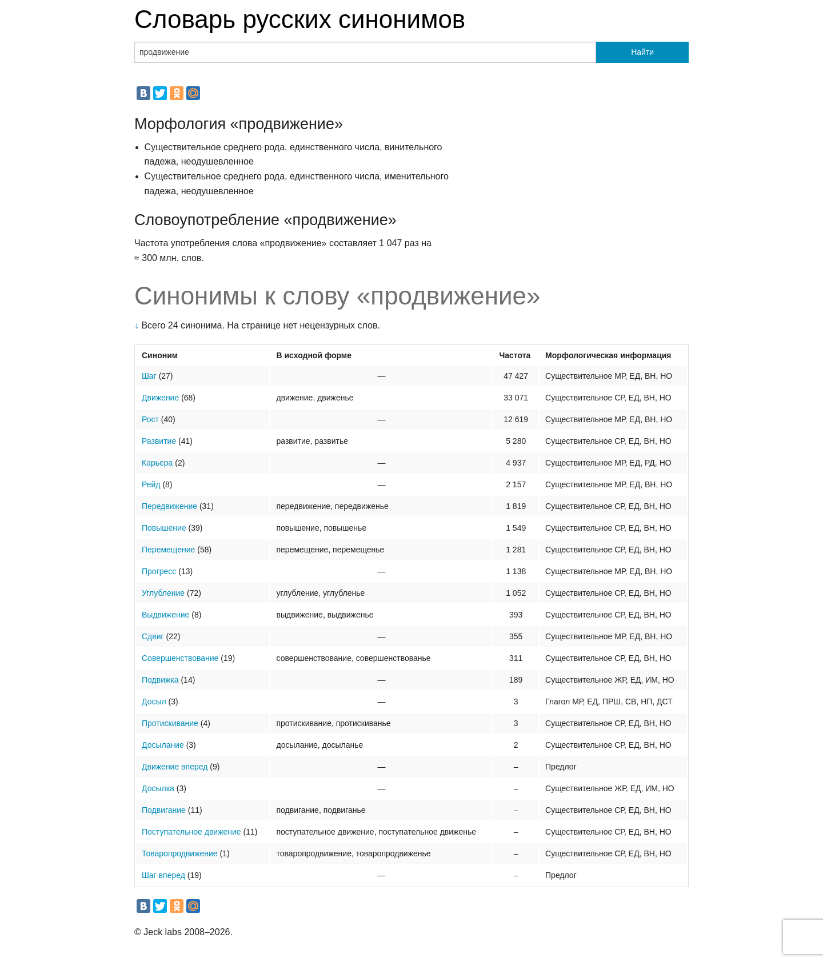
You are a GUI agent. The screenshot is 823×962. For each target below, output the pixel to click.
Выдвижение (165, 614)
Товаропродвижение (180, 853)
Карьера (157, 462)
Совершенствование (180, 658)
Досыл (154, 701)
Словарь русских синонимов (299, 19)
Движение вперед (174, 766)
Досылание (163, 744)
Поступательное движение (191, 831)
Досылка (158, 788)
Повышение (164, 527)
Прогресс (159, 571)
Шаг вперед (163, 875)
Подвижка (160, 679)
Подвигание (164, 810)
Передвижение (169, 506)
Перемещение (168, 549)
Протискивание (170, 723)
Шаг (149, 375)
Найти (642, 52)
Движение (160, 397)
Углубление (163, 593)
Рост (150, 419)
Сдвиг (153, 636)
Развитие (159, 441)
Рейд (151, 484)
